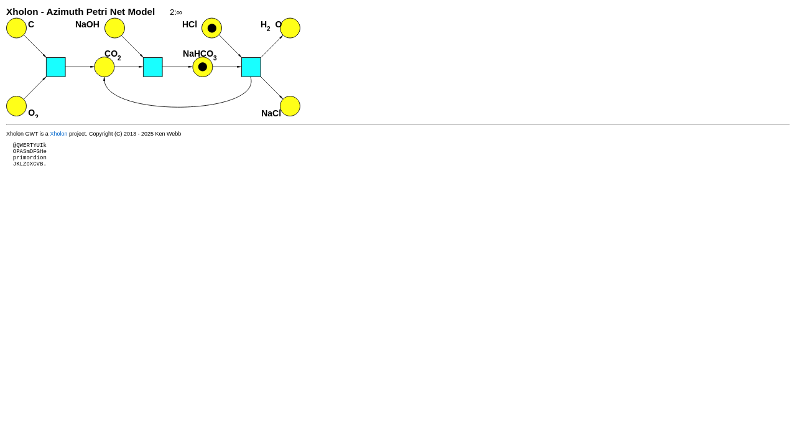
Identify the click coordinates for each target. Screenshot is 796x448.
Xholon (58, 134)
